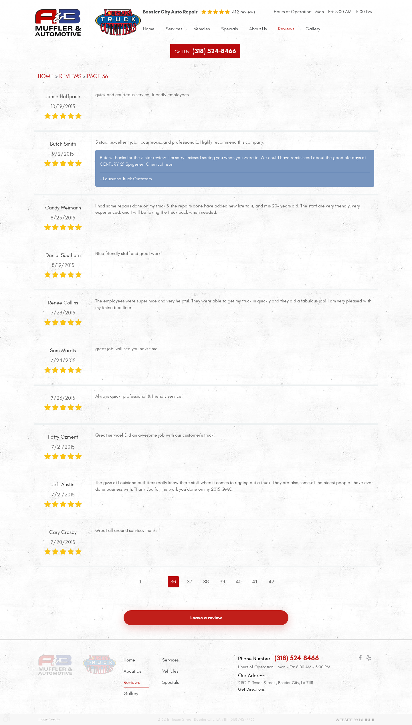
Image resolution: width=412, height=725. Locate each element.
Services (174, 28)
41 (255, 582)
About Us (258, 28)
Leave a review (206, 617)
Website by (354, 720)
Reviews (286, 28)
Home (148, 28)
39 (222, 582)
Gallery (313, 28)
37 (190, 582)
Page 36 (97, 76)
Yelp (368, 659)
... (157, 582)
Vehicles (202, 28)
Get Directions (251, 689)
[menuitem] (148, 29)
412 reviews (243, 12)
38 (206, 582)
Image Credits (49, 719)
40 (239, 582)
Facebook (360, 659)
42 (271, 582)
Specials (229, 28)
